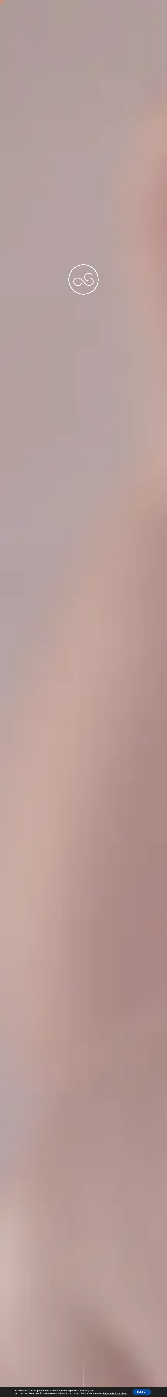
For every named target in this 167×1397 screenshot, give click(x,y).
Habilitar (141, 1391)
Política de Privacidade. (115, 1393)
